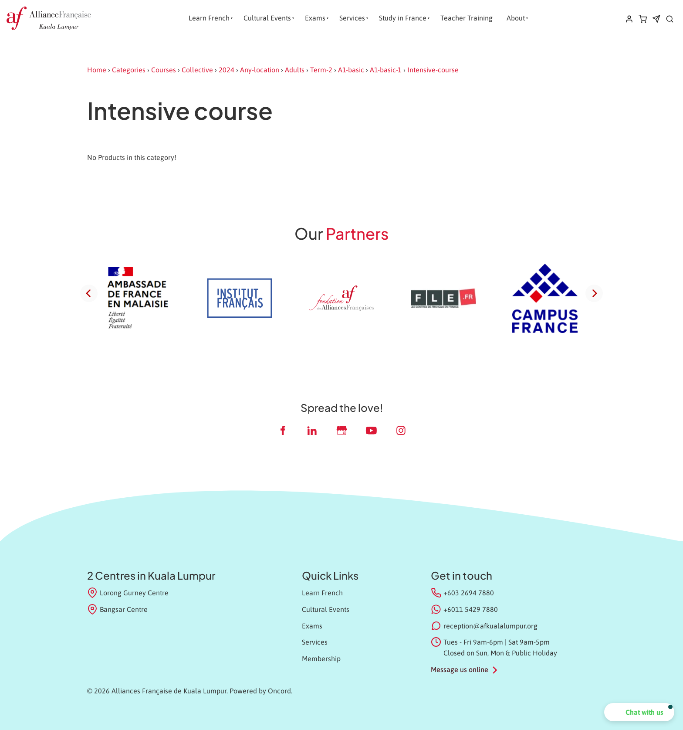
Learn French (209, 18)
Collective (197, 70)
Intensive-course (433, 70)
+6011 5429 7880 (470, 609)
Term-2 (321, 70)
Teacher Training (466, 18)
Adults (294, 70)
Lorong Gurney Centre (128, 592)
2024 (226, 70)
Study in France (402, 18)
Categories (128, 70)
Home (96, 70)
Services (352, 18)
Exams (315, 18)
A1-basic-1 (386, 70)
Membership (321, 658)
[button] (639, 712)
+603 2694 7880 (468, 593)
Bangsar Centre (117, 609)
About (516, 18)
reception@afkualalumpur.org (490, 626)
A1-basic (351, 70)
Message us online (459, 669)
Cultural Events (267, 18)
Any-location (259, 70)
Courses (163, 70)
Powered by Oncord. (261, 691)
